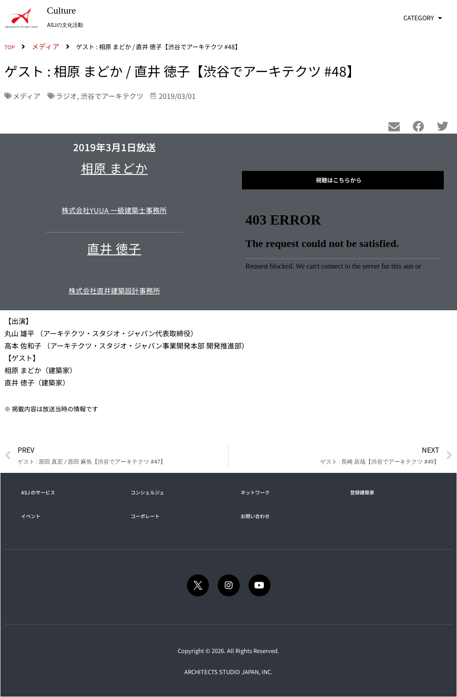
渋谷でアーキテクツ (111, 96)
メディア (26, 96)
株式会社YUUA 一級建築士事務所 (114, 210)
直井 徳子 (114, 248)
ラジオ (66, 96)
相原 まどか (114, 168)
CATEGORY (422, 18)
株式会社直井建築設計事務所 (114, 290)
